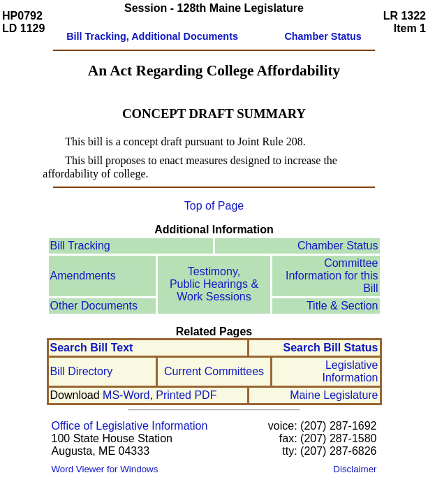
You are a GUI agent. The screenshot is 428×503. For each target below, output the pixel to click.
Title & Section (342, 306)
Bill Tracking (80, 246)
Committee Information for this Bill (332, 275)
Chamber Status (337, 246)
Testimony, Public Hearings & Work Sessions (214, 283)
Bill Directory (81, 371)
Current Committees (214, 371)
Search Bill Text (91, 347)
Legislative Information (350, 371)
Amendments (83, 276)
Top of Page (214, 206)
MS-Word (126, 395)
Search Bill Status (330, 347)
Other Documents (94, 306)
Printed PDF (186, 395)
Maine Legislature (334, 395)
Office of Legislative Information (130, 426)
